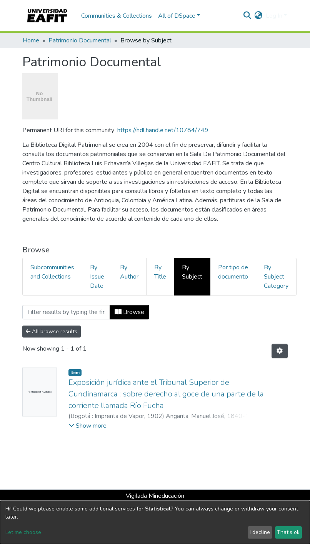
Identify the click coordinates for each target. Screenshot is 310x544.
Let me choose (23, 532)
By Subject (192, 272)
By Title (160, 272)
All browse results (51, 331)
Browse (129, 312)
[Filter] (66, 312)
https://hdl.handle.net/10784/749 (162, 130)
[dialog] (155, 522)
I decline (260, 532)
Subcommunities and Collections (52, 272)
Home (31, 40)
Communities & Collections (116, 16)
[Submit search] (247, 15)
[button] (258, 15)
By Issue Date (97, 276)
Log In (274, 16)
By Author (129, 272)
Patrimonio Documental (79, 40)
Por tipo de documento (233, 272)
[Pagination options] (280, 351)
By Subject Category (276, 276)
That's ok (288, 532)
